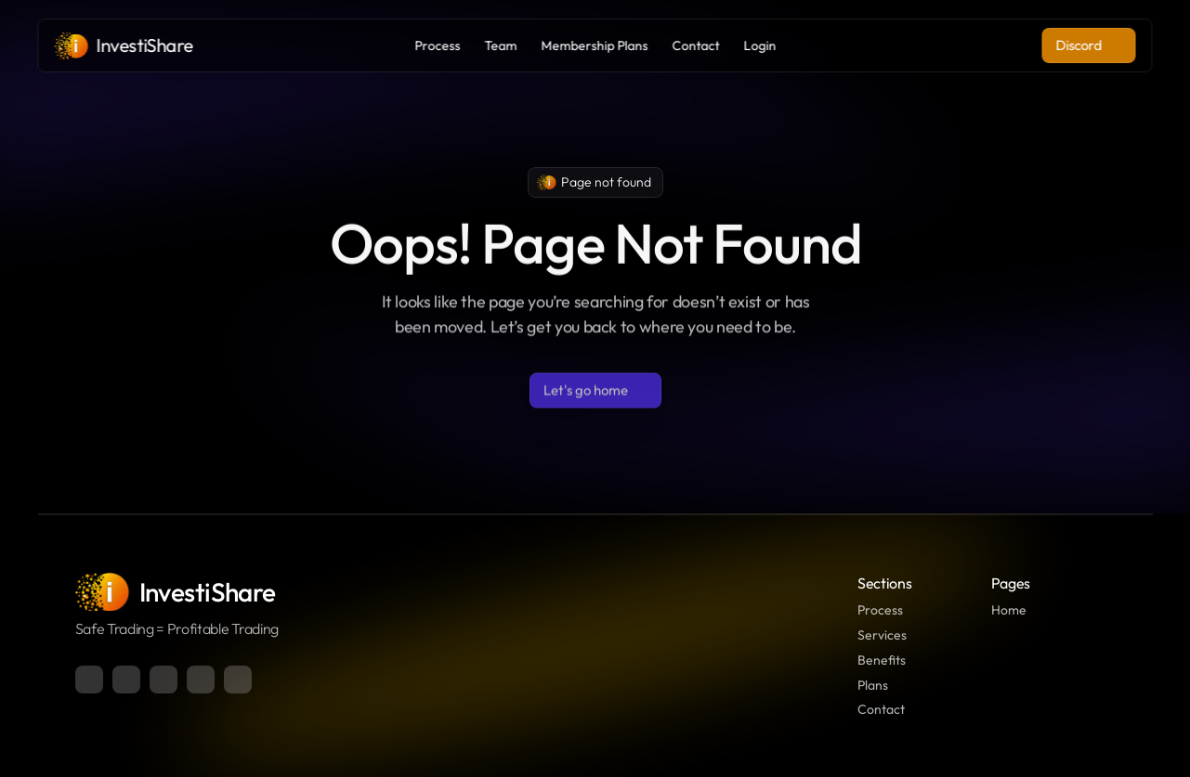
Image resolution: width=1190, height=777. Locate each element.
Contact (881, 709)
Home (1009, 610)
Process (880, 610)
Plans (872, 685)
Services (882, 635)
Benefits (881, 660)
